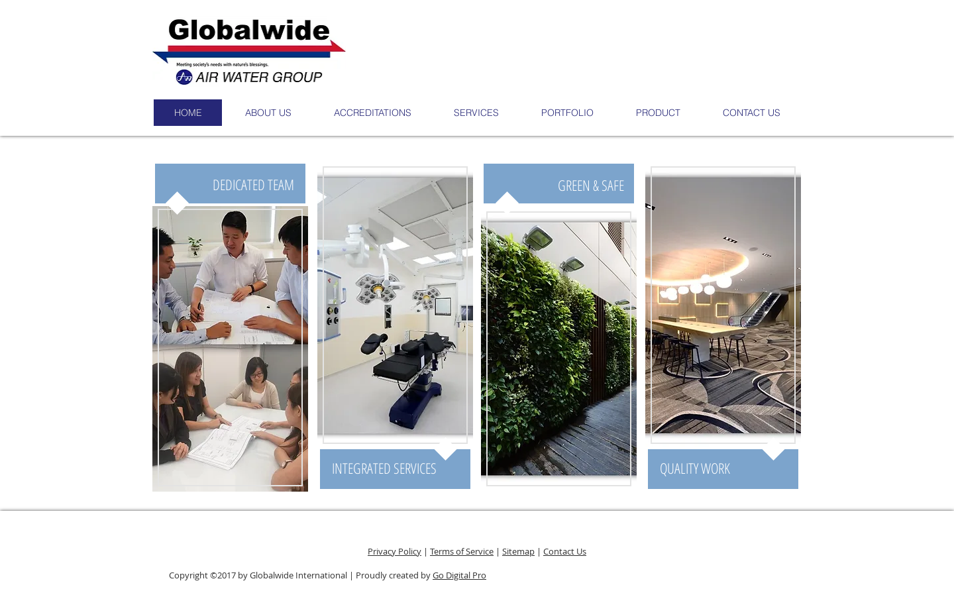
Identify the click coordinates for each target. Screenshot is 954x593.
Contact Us (564, 551)
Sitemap (518, 551)
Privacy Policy (394, 551)
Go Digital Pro (459, 575)
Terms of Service (462, 551)
